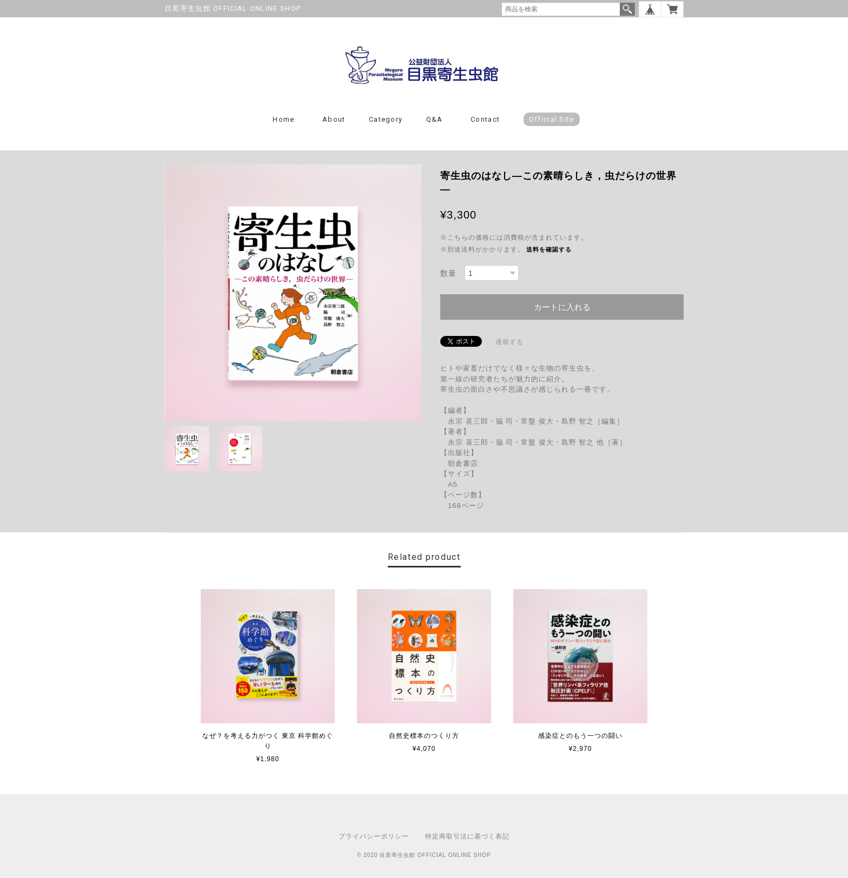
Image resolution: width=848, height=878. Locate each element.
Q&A (434, 119)
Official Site (551, 119)
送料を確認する (549, 249)
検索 (627, 9)
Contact (485, 119)
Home (283, 119)
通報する (509, 342)
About (334, 119)
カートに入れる (562, 307)
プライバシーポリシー (374, 836)
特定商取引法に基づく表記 (467, 836)
